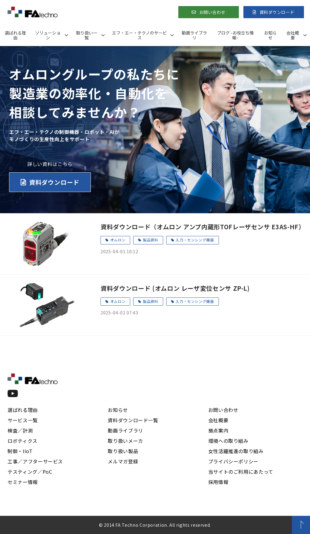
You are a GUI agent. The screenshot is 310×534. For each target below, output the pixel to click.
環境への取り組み (228, 440)
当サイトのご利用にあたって (240, 471)
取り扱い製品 (123, 451)
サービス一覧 (23, 420)
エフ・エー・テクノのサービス (139, 35)
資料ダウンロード (277, 12)
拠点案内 (218, 430)
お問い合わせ (212, 12)
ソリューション (48, 35)
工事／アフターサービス (35, 461)
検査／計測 (20, 430)
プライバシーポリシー (233, 461)
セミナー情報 (23, 482)
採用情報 (218, 482)
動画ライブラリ (194, 35)
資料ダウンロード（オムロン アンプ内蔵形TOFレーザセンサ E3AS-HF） (201, 226)
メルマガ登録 (123, 461)
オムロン (118, 239)
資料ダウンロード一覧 (133, 420)
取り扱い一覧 (86, 35)
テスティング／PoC (30, 471)
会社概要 (292, 35)
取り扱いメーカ (125, 440)
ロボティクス (23, 440)
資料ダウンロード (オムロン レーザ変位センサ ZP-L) (175, 288)
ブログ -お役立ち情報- (235, 35)
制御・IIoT (20, 451)
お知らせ (270, 35)
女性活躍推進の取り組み (236, 451)
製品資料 (150, 239)
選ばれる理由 (15, 35)
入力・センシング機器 (195, 239)
